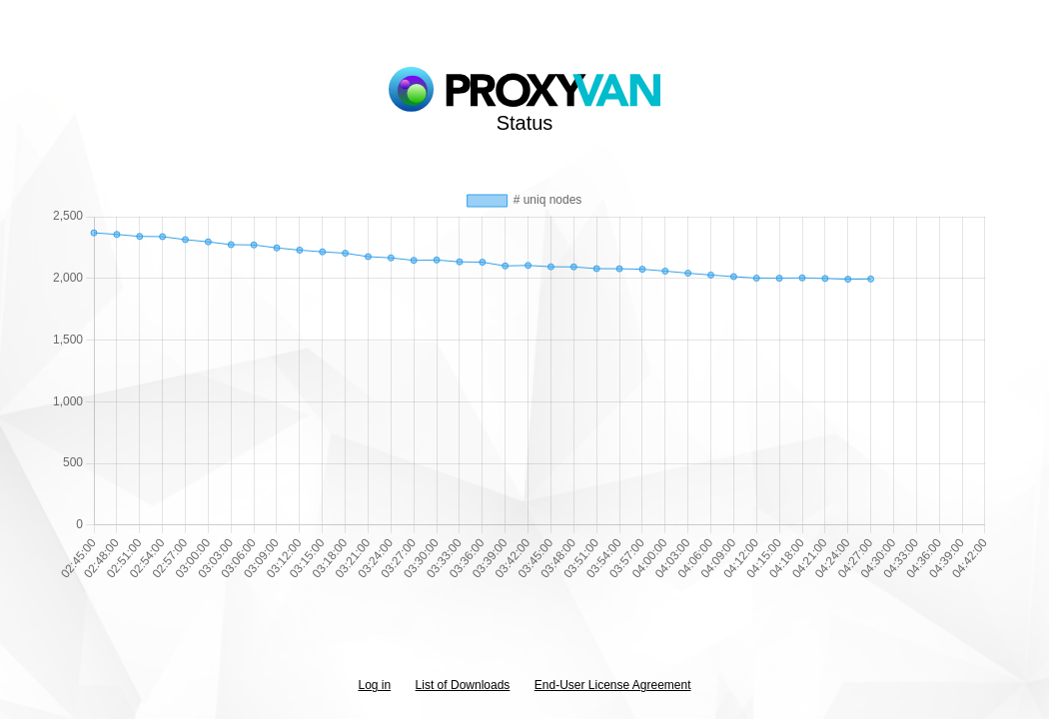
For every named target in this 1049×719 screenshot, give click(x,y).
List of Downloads (463, 685)
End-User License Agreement (612, 685)
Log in (374, 685)
